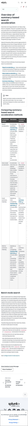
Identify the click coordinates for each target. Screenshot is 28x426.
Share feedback (7, 369)
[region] (14, 418)
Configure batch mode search (11, 355)
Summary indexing (7, 81)
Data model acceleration (9, 73)
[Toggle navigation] (25, 394)
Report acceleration (7, 67)
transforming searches (13, 128)
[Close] (26, 412)
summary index (21, 201)
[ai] (24, 7)
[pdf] (26, 7)
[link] (21, 7)
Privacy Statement (13, 419)
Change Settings (13, 422)
